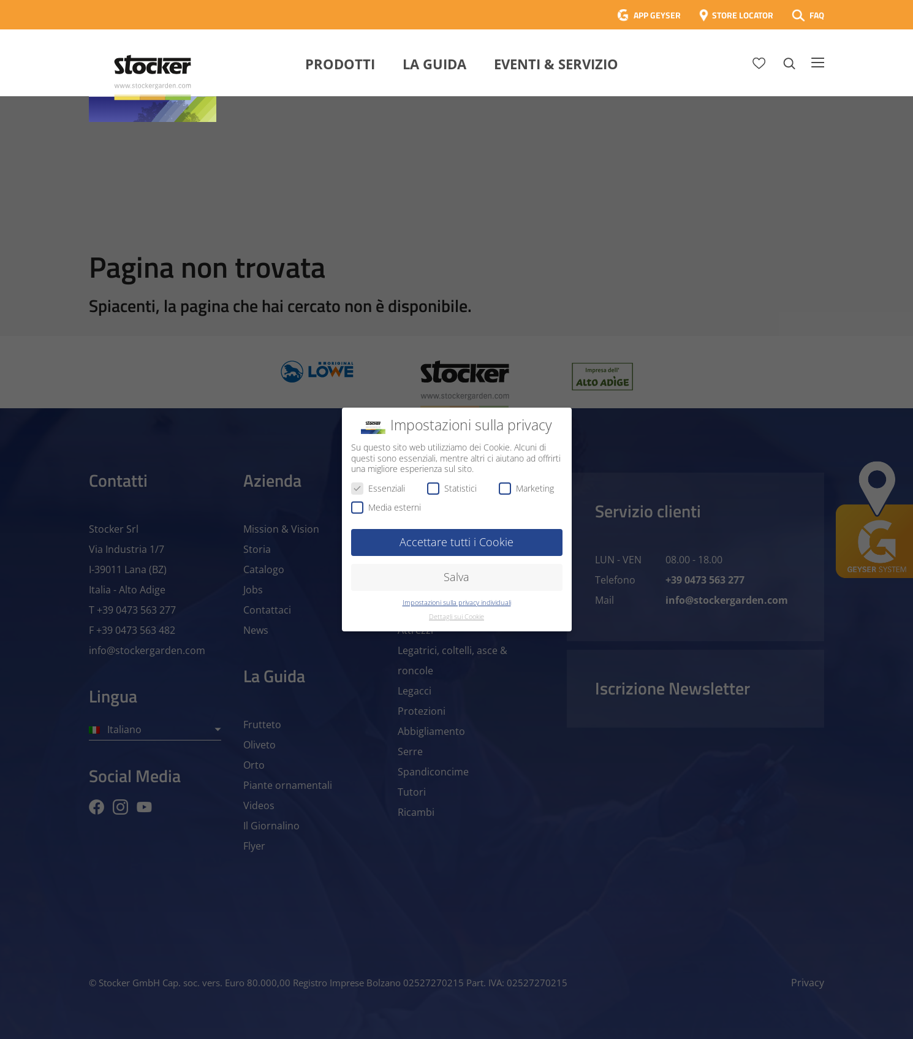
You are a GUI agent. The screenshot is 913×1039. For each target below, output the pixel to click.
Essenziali (378, 488)
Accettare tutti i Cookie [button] (456, 542)
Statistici (452, 488)
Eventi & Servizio (556, 64)
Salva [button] (456, 576)
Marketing (526, 488)
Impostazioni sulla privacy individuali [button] (457, 602)
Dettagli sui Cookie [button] (456, 616)
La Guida (434, 64)
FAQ (816, 15)
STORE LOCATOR (742, 15)
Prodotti (340, 64)
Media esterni (386, 507)
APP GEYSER (657, 15)
